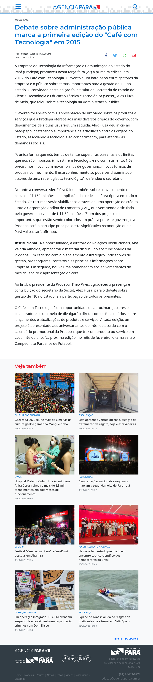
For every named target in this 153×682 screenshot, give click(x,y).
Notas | (52, 675)
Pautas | (41, 675)
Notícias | (30, 675)
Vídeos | (71, 675)
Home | (20, 675)
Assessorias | (84, 675)
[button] (17, 7)
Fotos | (61, 675)
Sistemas (20, 678)
